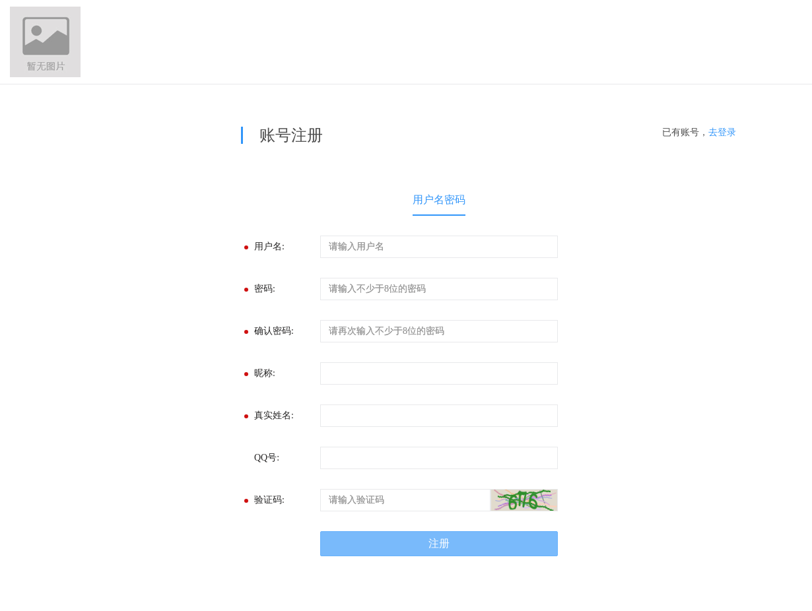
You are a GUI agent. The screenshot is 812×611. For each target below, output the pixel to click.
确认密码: (274, 331)
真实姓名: (274, 415)
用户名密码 (439, 199)
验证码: (269, 500)
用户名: (269, 246)
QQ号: (266, 458)
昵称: (264, 373)
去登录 (722, 132)
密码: (264, 289)
